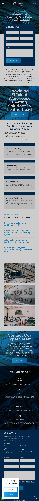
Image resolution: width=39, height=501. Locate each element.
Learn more (11, 485)
